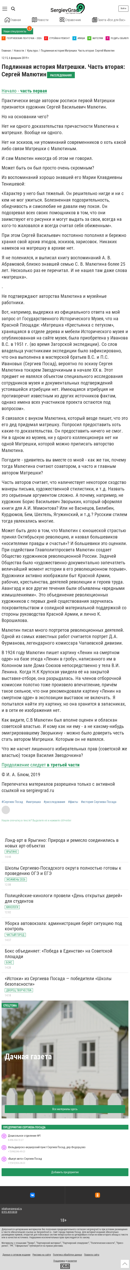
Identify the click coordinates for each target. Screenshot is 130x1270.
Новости (40, 19)
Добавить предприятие (65, 1171)
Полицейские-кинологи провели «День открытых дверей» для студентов (63, 897)
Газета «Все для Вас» (109, 19)
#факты (73, 801)
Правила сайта (91, 1254)
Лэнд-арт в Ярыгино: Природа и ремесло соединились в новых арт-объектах (61, 842)
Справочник (70, 19)
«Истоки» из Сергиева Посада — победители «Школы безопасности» (58, 980)
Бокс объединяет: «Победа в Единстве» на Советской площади (58, 953)
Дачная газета (28, 1056)
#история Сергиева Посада (98, 801)
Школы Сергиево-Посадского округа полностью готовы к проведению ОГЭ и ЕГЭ (63, 870)
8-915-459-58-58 (9, 1211)
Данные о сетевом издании (16, 1254)
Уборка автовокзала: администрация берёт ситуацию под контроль (63, 925)
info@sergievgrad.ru (12, 1208)
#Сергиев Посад (12, 801)
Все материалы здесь (65, 1108)
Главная (12, 19)
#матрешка (33, 801)
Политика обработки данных (67, 1254)
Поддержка (59, 1260)
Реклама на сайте (42, 1254)
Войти (123, 8)
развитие (72, 1260)
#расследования (54, 801)
